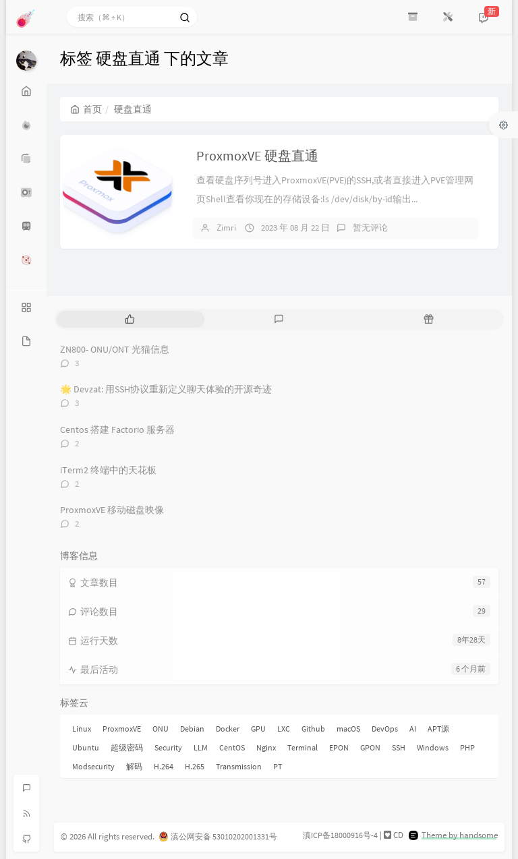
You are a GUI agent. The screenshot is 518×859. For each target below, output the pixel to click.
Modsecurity (93, 766)
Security (168, 747)
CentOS (232, 747)
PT (277, 766)
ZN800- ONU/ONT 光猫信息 (114, 349)
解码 (134, 766)
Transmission (239, 766)
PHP (467, 747)
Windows (433, 747)
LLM (201, 747)
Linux (81, 728)
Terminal (302, 747)
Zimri (226, 227)
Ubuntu (85, 747)
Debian (192, 728)
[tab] (129, 319)
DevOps (385, 728)
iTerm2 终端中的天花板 (108, 470)
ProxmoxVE (122, 728)
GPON (370, 747)
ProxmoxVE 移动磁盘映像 (112, 510)
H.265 (194, 766)
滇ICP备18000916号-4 (340, 835)
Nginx (266, 747)
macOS (348, 728)
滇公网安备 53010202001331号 (224, 836)
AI (412, 728)
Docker (227, 728)
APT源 (438, 728)
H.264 (163, 766)
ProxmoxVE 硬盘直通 (257, 155)
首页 (86, 109)
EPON (339, 747)
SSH (398, 747)
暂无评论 (370, 227)
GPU (258, 728)
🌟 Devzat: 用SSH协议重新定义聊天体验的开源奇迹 (166, 389)
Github (313, 728)
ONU (160, 728)
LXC (283, 728)
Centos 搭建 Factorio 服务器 (117, 429)
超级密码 (127, 747)
